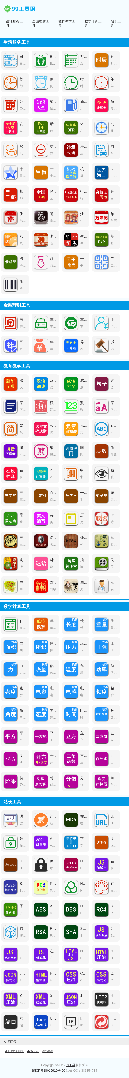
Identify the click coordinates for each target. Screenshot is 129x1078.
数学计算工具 (93, 23)
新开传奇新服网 (14, 1051)
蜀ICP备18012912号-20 (48, 1070)
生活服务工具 (14, 23)
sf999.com (33, 1051)
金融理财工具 (40, 23)
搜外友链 (47, 1051)
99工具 (70, 1065)
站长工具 (116, 23)
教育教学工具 (66, 23)
